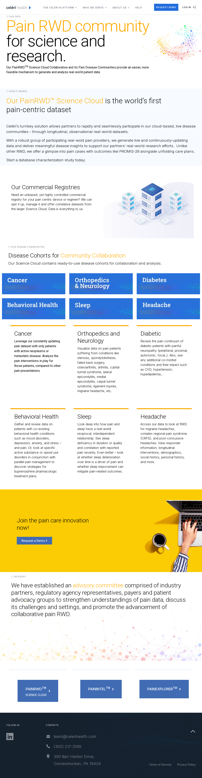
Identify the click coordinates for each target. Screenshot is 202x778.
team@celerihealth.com (87, 736)
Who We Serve (93, 7)
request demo (166, 7)
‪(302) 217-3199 (80, 746)
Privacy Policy (186, 764)
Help (138, 7)
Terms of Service (160, 764)
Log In (188, 7)
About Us (119, 7)
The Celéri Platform (58, 7)
